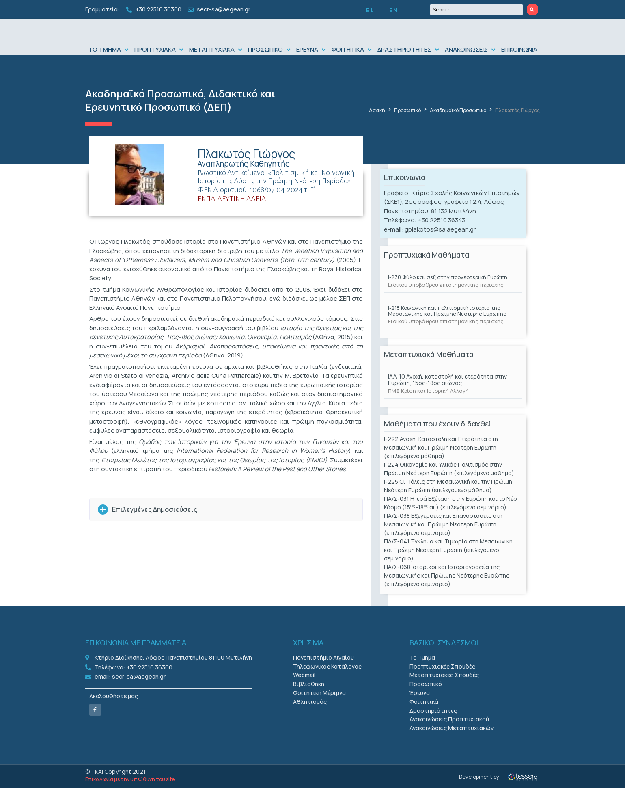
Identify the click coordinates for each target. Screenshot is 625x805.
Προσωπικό (407, 127)
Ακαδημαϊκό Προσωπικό (144, 110)
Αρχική (377, 127)
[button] (109, 66)
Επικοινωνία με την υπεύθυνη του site (130, 795)
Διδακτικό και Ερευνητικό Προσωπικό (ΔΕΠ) (180, 117)
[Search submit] (532, 9)
